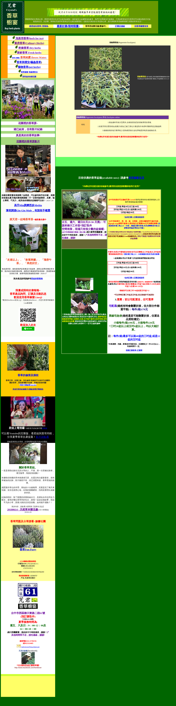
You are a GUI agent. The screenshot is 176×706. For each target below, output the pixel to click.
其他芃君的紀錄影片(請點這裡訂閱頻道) (28, 389)
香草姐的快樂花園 (29, 77)
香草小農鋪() (29, 58)
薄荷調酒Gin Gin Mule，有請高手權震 (28, 210)
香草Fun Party (28, 549)
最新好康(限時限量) (68, 26)
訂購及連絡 (120, 26)
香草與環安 (23, 62)
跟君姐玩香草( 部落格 (38, 26)
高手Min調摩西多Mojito (28, 205)
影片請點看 (42, 436)
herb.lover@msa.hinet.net (28, 647)
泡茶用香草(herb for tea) (29, 38)
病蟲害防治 (33, 72)
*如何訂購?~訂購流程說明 (134, 217)
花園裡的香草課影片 (28, 141)
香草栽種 (24, 72)
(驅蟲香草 (36, 62)
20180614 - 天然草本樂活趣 (22, 509)
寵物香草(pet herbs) (29, 67)
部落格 (44, 428)
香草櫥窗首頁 (136, 177)
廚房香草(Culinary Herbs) (29, 43)
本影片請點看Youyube (28, 385)
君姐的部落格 (37, 279)
